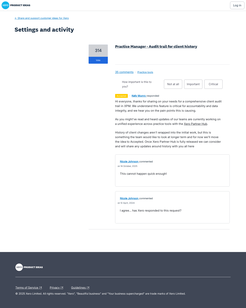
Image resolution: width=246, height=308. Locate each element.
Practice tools (145, 72)
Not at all (174, 85)
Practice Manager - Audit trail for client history (156, 46)
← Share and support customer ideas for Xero (42, 18)
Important (194, 85)
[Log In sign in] (237, 5)
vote (98, 60)
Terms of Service (29, 288)
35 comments (124, 72)
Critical (216, 85)
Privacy (57, 288)
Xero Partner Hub (195, 124)
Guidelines (81, 288)
